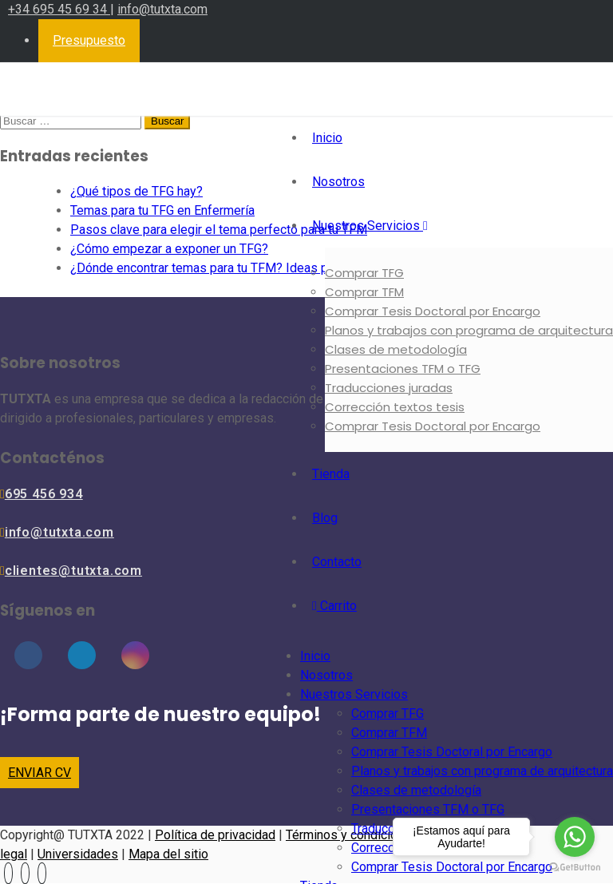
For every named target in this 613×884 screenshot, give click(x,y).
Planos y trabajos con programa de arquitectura (469, 330)
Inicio (327, 137)
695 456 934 (44, 493)
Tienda (331, 474)
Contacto (337, 561)
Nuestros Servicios (370, 225)
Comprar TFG (364, 272)
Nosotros (338, 181)
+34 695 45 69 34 (59, 9)
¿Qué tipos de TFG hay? (136, 191)
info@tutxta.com (162, 9)
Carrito (334, 605)
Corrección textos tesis (395, 406)
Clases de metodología (396, 349)
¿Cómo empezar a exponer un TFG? (169, 248)
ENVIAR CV (39, 772)
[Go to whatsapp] (575, 837)
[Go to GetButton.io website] (574, 867)
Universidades (78, 854)
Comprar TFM (364, 291)
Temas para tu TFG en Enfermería (162, 210)
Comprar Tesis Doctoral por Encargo (432, 311)
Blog (325, 517)
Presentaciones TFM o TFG (403, 368)
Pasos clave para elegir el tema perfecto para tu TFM (218, 229)
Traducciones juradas (389, 387)
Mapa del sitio (168, 854)
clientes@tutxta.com (73, 570)
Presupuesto (89, 40)
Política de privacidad (215, 834)
